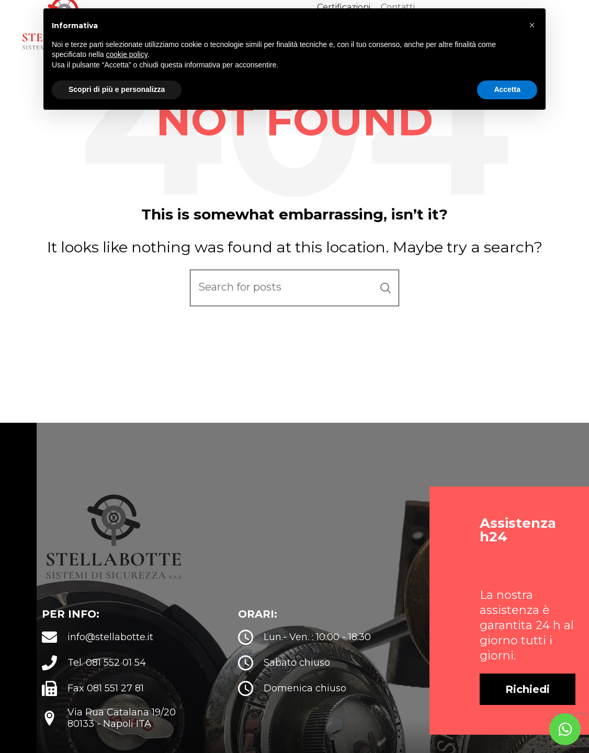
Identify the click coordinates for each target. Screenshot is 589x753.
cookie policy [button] (127, 54)
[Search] (294, 299)
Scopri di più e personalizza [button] (117, 89)
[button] (527, 701)
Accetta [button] (507, 89)
